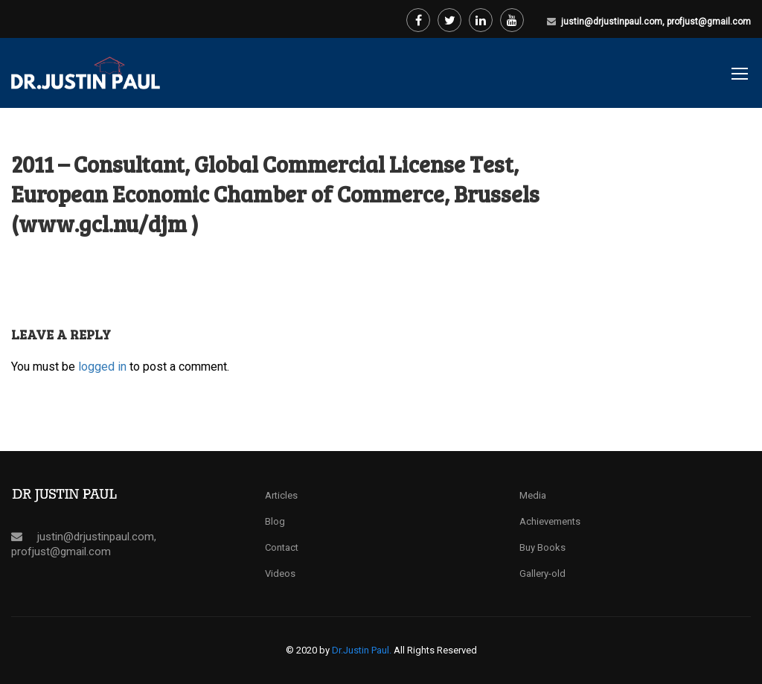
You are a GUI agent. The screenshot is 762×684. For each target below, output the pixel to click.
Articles (281, 495)
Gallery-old (542, 573)
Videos (280, 573)
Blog (275, 521)
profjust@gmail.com (709, 21)
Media (532, 495)
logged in (102, 366)
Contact (281, 547)
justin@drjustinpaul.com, (614, 21)
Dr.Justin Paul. (363, 650)
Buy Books (542, 547)
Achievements (549, 521)
